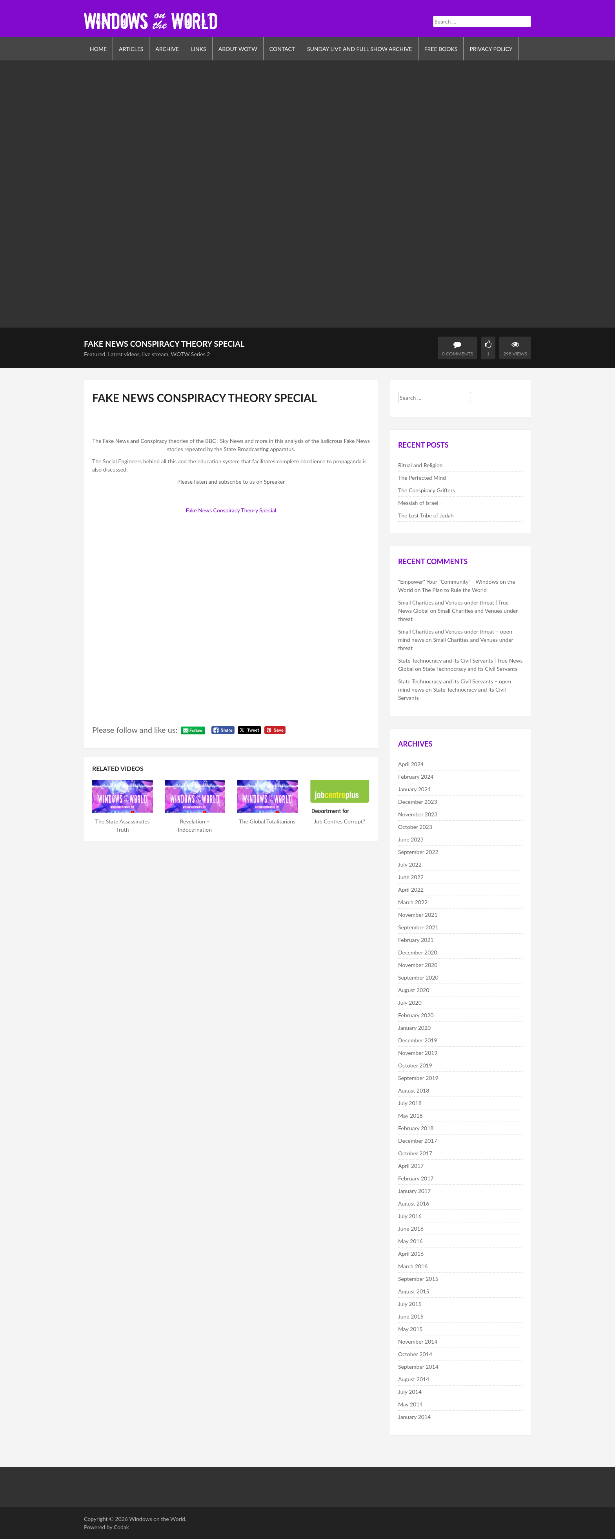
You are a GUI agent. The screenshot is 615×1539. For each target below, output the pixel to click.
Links (198, 49)
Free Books (441, 49)
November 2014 (417, 1341)
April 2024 (411, 764)
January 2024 (414, 789)
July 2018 (410, 1103)
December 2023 (417, 801)
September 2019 (418, 1078)
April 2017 (411, 1165)
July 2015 (410, 1303)
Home (98, 49)
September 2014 (418, 1366)
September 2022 (418, 852)
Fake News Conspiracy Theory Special (231, 510)
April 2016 (411, 1253)
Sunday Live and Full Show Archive (359, 49)
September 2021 (418, 927)
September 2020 (418, 977)
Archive (167, 49)
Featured (94, 354)
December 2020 (417, 952)
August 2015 (413, 1291)
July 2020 (410, 1002)
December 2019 (417, 1040)
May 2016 (410, 1241)
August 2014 (413, 1379)
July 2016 (410, 1216)
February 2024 (415, 776)
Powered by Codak (106, 1527)
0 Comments (457, 354)
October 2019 (415, 1065)
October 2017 (415, 1153)
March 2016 (413, 1266)
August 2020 (413, 990)
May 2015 (410, 1329)
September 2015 (418, 1278)
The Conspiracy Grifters (426, 490)
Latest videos (124, 354)
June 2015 (411, 1316)
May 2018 (410, 1115)
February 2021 (415, 939)
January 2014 (414, 1416)
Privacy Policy (490, 49)
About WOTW (237, 49)
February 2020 (415, 1015)
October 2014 (415, 1354)
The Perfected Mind (422, 477)
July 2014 (410, 1391)
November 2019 (417, 1052)
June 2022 (411, 877)
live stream (155, 354)
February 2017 (415, 1178)
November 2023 (417, 814)
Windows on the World (157, 1518)
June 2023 (411, 839)
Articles (131, 49)
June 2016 (411, 1228)
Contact (282, 49)
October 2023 (415, 826)
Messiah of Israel (418, 502)
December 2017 (417, 1140)
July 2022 (410, 864)
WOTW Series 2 (190, 354)
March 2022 (413, 902)
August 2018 (413, 1090)
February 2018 (415, 1128)
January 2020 (414, 1027)
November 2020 (417, 965)
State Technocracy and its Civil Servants (469, 668)
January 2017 (414, 1190)
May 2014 (410, 1404)
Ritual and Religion (420, 465)
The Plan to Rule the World (454, 589)
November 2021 (417, 914)
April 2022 (411, 889)
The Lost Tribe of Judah (426, 515)
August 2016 (413, 1203)
